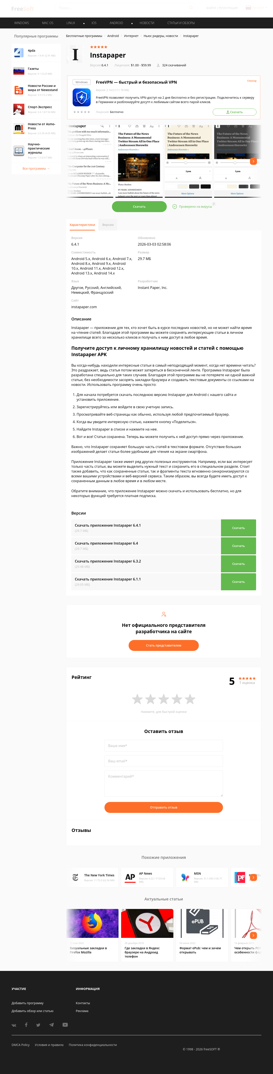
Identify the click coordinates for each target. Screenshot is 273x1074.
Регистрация (228, 8)
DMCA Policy (21, 1045)
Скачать (139, 206)
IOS (94, 23)
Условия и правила (49, 1045)
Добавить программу (27, 1003)
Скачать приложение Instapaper (108, 525)
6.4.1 (99, 65)
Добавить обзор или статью (33, 1011)
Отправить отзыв (163, 807)
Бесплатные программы (84, 36)
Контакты (83, 1003)
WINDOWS (21, 23)
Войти (211, 8)
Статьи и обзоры (181, 23)
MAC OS (47, 23)
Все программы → (36, 168)
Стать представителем (163, 645)
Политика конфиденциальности (93, 1045)
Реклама (82, 1011)
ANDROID (116, 23)
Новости (147, 23)
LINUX (70, 23)
